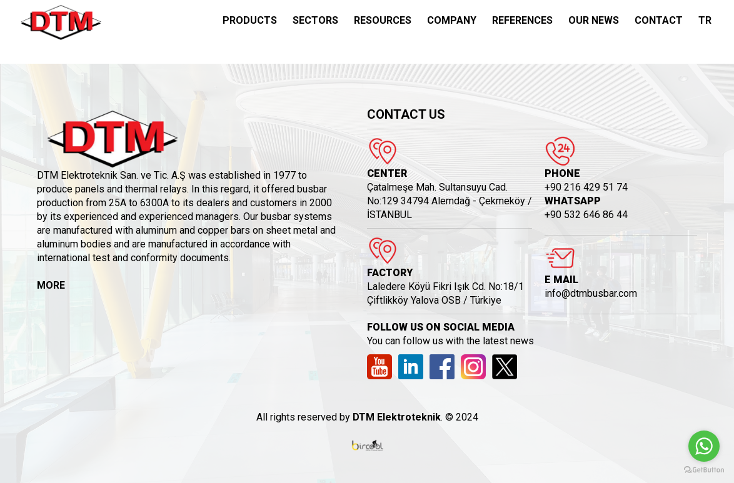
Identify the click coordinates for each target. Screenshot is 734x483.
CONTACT (659, 20)
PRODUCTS (250, 20)
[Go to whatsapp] (704, 446)
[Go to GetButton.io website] (704, 470)
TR (704, 20)
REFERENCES (522, 20)
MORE (51, 285)
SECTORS (315, 20)
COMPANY (451, 20)
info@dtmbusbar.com (591, 293)
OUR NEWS (593, 20)
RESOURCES (382, 20)
